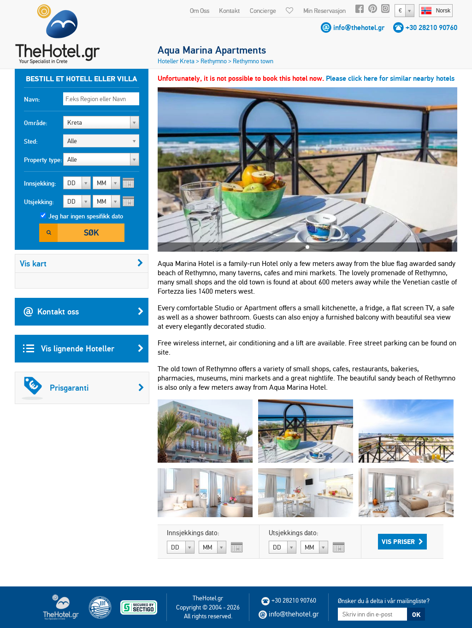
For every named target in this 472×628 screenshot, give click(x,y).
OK (416, 614)
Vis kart (81, 263)
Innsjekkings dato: (193, 533)
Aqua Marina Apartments (212, 49)
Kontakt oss (83, 312)
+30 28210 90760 (431, 27)
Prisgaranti (83, 388)
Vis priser (402, 541)
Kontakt (229, 10)
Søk (91, 232)
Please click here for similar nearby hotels (390, 78)
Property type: (43, 160)
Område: (35, 123)
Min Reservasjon (324, 10)
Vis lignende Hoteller (83, 348)
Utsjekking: (39, 202)
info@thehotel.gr (358, 27)
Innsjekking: (40, 183)
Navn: (32, 99)
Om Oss (199, 10)
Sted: (31, 141)
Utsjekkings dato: (294, 533)
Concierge (263, 10)
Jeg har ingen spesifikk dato (85, 216)
